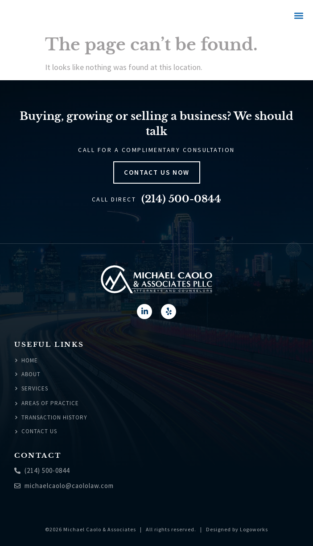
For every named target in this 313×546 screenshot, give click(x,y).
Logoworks (254, 529)
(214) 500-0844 (181, 199)
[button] (298, 15)
